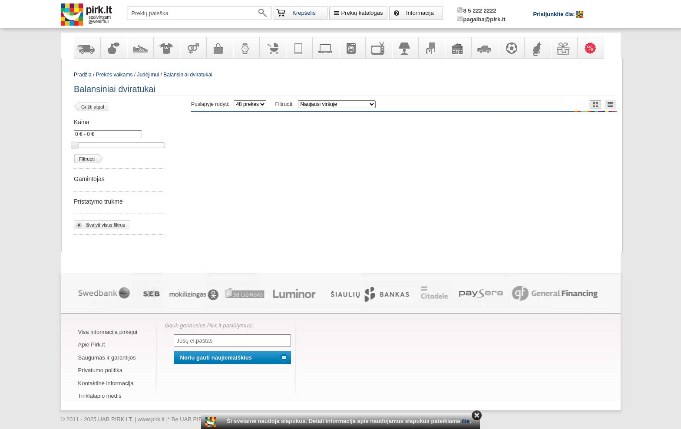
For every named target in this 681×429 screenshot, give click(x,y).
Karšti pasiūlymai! (593, 47)
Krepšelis (303, 13)
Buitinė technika (351, 47)
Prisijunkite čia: (555, 14)
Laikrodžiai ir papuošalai (245, 47)
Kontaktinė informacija (106, 383)
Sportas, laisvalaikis (510, 47)
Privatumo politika (100, 370)
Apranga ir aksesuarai (166, 47)
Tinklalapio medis (100, 396)
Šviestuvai (404, 47)
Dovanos (563, 47)
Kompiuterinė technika (325, 47)
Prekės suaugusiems (192, 47)
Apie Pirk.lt (91, 344)
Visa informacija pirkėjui (107, 332)
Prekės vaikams (272, 47)
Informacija (420, 13)
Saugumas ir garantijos (107, 357)
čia (465, 421)
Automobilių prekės (484, 47)
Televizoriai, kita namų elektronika (378, 47)
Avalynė (139, 47)
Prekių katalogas (362, 13)
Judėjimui (148, 75)
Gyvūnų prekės (537, 47)
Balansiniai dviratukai (187, 75)
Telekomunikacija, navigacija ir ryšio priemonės (298, 47)
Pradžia (83, 75)
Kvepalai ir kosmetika (113, 47)
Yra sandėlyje (86, 47)
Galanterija (219, 47)
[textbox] (199, 13)
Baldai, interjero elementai (431, 47)
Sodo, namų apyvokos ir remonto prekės (457, 47)
